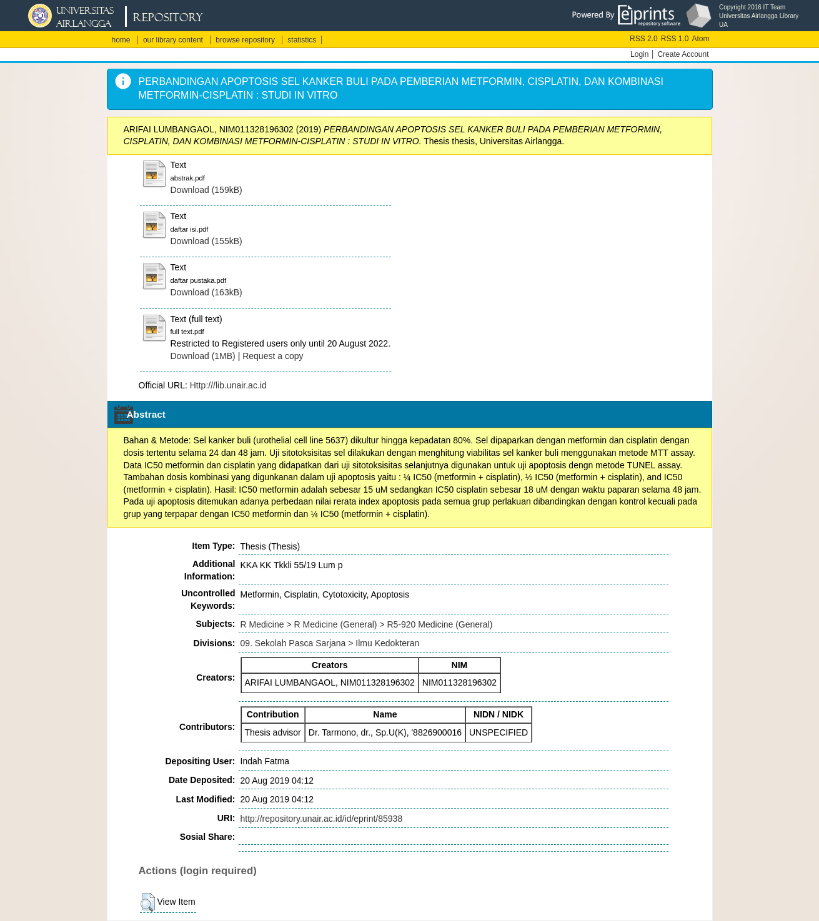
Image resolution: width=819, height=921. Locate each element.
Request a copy (272, 356)
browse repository (245, 40)
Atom (700, 38)
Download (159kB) (206, 190)
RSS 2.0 (644, 38)
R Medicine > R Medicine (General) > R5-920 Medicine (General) (367, 624)
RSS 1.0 (675, 38)
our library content (173, 40)
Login (639, 54)
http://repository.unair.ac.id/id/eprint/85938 (322, 819)
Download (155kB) (206, 241)
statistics (301, 40)
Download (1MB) (203, 356)
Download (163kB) (206, 292)
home (121, 40)
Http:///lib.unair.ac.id (228, 385)
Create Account (682, 54)
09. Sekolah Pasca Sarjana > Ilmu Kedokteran (330, 643)
